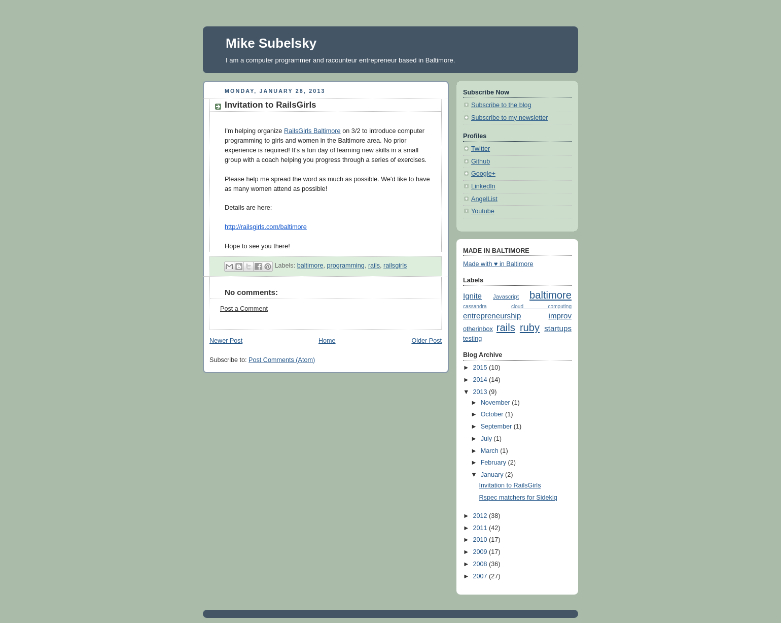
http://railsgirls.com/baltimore (266, 227)
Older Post (426, 340)
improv (560, 315)
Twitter (480, 148)
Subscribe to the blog (501, 105)
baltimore (310, 266)
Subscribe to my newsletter (509, 117)
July (487, 438)
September (497, 426)
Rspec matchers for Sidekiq (518, 497)
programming (346, 266)
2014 (481, 379)
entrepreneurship (492, 315)
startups (558, 328)
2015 (481, 367)
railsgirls (395, 266)
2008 (481, 564)
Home (327, 340)
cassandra (475, 306)
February (494, 462)
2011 (481, 528)
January (493, 474)
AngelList (484, 199)
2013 (481, 392)
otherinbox (478, 329)
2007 (481, 576)
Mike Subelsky (271, 43)
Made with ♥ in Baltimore (498, 264)
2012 (481, 515)
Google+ (483, 173)
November (496, 402)
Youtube (482, 211)
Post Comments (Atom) (281, 360)
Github (480, 161)
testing (472, 338)
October (493, 414)
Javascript (506, 296)
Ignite (472, 295)
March (491, 450)
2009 (481, 551)
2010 (481, 539)
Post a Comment (244, 308)
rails (374, 266)
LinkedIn (483, 186)
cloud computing (541, 306)
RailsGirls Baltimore (312, 131)
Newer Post (225, 340)
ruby (530, 327)
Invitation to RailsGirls (510, 485)
